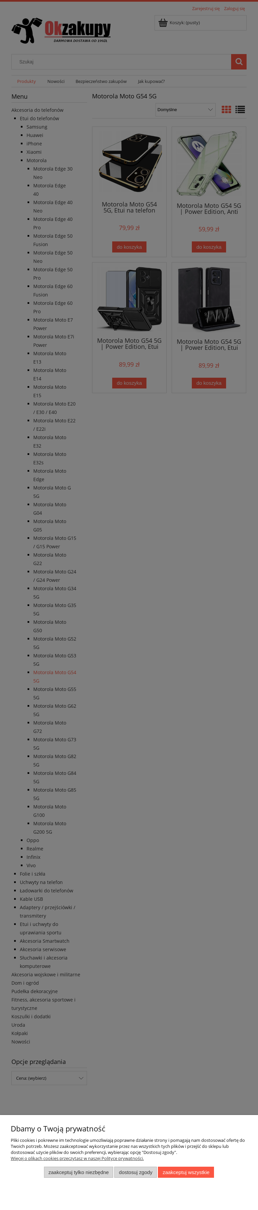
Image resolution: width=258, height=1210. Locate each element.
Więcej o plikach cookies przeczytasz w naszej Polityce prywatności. (77, 1158)
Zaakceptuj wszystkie (186, 1172)
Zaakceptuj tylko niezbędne (78, 1172)
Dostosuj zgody (136, 1172)
